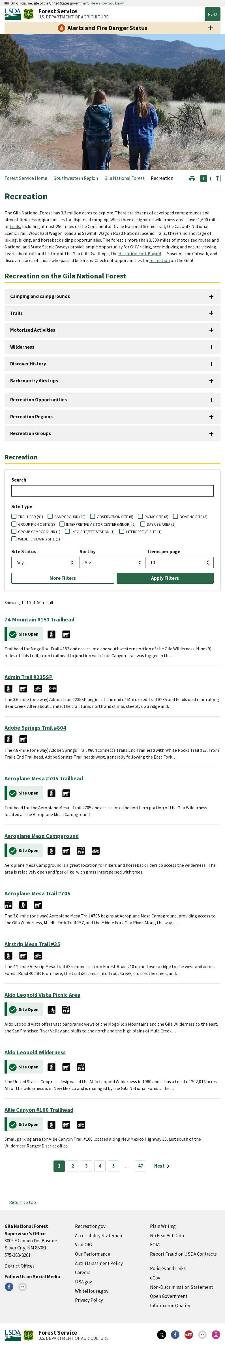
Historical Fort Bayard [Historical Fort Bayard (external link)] (139, 253)
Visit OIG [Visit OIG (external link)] (83, 1244)
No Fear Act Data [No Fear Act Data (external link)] (167, 1235)
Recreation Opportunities (38, 400)
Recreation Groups (30, 433)
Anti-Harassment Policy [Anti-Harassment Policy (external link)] (99, 1263)
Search (18, 480)
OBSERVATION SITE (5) (115, 516)
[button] (192, 178)
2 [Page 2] (73, 1166)
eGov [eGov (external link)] (155, 1278)
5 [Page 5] (113, 1166)
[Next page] (163, 1166)
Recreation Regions (31, 417)
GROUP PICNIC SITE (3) (36, 524)
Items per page (164, 551)
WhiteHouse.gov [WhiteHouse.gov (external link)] (91, 1291)
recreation (159, 260)
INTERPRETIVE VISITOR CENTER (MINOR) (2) (101, 524)
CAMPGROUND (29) (69, 516)
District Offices (20, 1266)
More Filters (63, 578)
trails (15, 226)
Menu (212, 14)
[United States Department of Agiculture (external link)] (14, 14)
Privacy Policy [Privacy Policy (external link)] (89, 1300)
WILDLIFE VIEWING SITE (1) (39, 539)
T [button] (203, 178)
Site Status (23, 551)
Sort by (88, 551)
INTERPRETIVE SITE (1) (144, 531)
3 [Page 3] (86, 1166)
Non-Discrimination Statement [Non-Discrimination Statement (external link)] (181, 1287)
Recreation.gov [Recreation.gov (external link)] (90, 1226)
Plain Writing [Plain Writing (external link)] (163, 1226)
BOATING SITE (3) (193, 516)
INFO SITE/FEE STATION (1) (93, 531)
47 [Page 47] (140, 1166)
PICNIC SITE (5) (156, 516)
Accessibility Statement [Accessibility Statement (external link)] (99, 1235)
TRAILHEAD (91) (30, 516)
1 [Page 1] (59, 1166)
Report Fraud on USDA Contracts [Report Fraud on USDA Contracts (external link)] (183, 1254)
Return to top (22, 1202)
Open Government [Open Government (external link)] (168, 1296)
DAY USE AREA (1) (161, 524)
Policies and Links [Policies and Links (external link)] (168, 1268)
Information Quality (170, 1305)
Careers (82, 1272)
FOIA (155, 1244)
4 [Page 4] (100, 1166)
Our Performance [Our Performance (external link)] (92, 1254)
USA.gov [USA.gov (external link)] (83, 1282)
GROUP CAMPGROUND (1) (39, 531)
